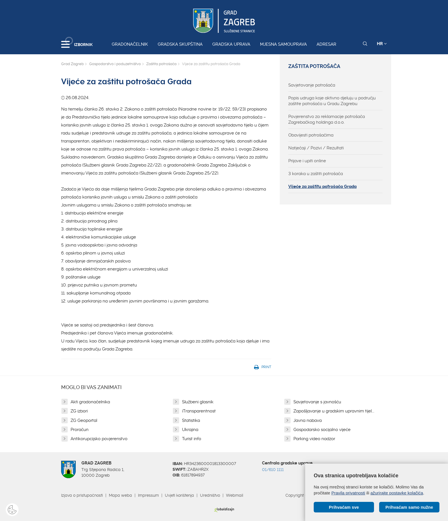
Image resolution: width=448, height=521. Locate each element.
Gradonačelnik (130, 44)
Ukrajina (190, 429)
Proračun (80, 429)
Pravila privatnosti (348, 492)
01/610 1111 (273, 469)
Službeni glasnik (197, 401)
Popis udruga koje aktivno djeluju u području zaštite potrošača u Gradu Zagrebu (332, 100)
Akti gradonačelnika (90, 401)
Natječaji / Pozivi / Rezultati (316, 148)
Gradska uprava (231, 44)
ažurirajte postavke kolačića (396, 492)
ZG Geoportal (84, 420)
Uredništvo (210, 495)
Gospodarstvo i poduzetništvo (115, 64)
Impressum (148, 495)
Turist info (191, 438)
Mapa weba (120, 495)
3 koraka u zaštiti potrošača (315, 173)
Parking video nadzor (314, 438)
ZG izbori (79, 411)
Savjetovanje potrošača (311, 85)
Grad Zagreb (72, 64)
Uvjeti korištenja (179, 495)
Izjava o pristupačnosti (82, 495)
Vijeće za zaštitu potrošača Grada (322, 186)
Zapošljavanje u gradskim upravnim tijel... (333, 411)
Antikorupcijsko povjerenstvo (99, 438)
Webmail (234, 495)
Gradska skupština (180, 44)
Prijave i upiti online (307, 160)
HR (382, 43)
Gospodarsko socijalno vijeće (322, 429)
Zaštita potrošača (161, 64)
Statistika (191, 420)
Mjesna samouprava (283, 44)
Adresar (326, 44)
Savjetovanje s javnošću (317, 401)
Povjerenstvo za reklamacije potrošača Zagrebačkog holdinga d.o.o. (326, 119)
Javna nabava (307, 420)
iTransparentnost (199, 411)
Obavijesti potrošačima (310, 135)
